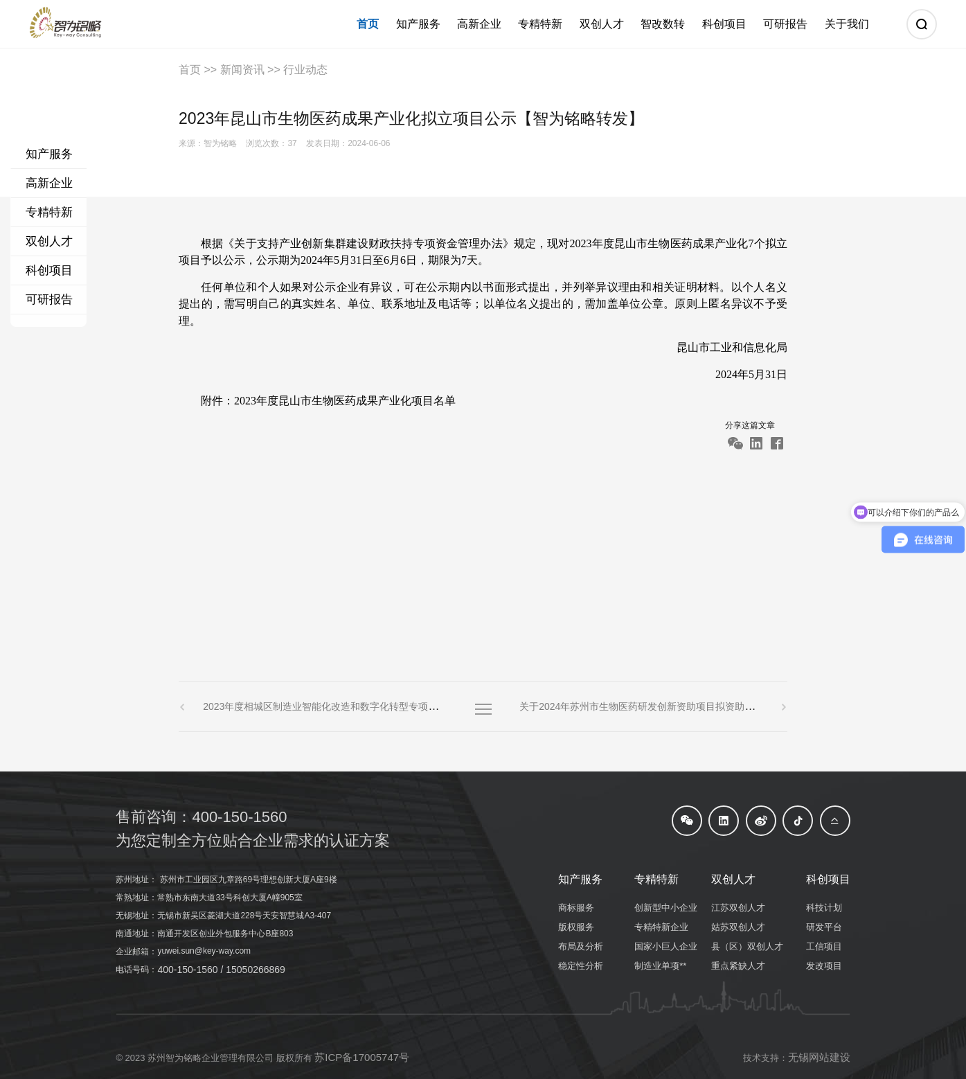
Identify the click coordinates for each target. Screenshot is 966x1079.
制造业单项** (660, 966)
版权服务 (576, 927)
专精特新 (49, 212)
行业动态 (305, 69)
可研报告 (49, 299)
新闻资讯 (242, 69)
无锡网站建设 (819, 1057)
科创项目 (49, 270)
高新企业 (49, 183)
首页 (190, 69)
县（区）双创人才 (747, 946)
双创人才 (49, 241)
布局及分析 (580, 946)
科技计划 (824, 907)
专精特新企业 (661, 927)
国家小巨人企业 (665, 946)
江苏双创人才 (738, 907)
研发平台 (824, 927)
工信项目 (824, 946)
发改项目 (824, 966)
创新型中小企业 (665, 907)
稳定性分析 (580, 966)
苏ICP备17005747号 (361, 1057)
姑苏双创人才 (738, 927)
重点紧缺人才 (738, 966)
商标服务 (576, 907)
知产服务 (49, 154)
